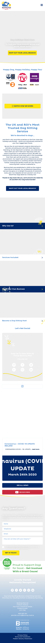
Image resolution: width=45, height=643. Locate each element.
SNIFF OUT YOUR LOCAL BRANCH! (22, 188)
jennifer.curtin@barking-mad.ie (22, 615)
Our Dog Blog (14, 598)
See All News (22, 485)
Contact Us (23, 598)
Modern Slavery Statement (22, 638)
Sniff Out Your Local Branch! (22, 53)
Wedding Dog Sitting (35, 598)
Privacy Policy (22, 635)
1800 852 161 (22, 613)
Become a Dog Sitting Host (28, 596)
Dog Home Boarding (11, 596)
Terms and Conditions (22, 637)
